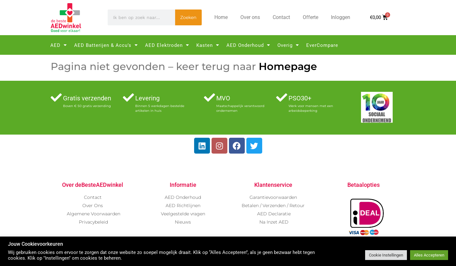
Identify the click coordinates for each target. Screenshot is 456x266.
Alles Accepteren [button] (429, 255)
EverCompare (322, 45)
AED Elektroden (167, 45)
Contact (281, 17)
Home (221, 17)
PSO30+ (299, 98)
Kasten (207, 45)
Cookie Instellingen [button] (386, 255)
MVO (223, 98)
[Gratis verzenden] (56, 97)
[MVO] (209, 97)
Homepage (288, 66)
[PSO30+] (281, 97)
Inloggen (340, 17)
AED (58, 45)
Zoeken (188, 17)
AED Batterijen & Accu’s (106, 45)
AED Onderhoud (248, 45)
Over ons (250, 17)
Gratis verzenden (87, 98)
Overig (288, 45)
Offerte (310, 17)
